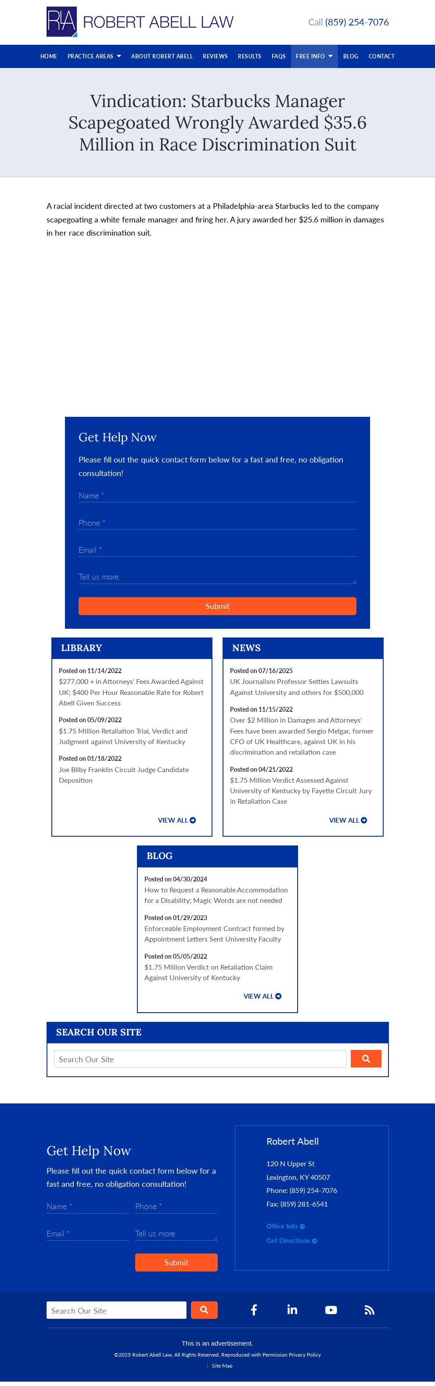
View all (173, 824)
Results (250, 60)
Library (81, 652)
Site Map (222, 1370)
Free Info (314, 60)
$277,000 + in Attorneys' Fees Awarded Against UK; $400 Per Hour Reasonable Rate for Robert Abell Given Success (131, 696)
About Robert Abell (162, 60)
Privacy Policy (305, 1359)
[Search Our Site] (200, 1063)
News (246, 652)
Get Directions (288, 1245)
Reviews (215, 60)
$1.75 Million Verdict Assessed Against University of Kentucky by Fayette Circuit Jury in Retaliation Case (301, 795)
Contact (382, 60)
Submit (217, 610)
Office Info (282, 1230)
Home (49, 60)
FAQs (279, 60)
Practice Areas (95, 60)
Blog (351, 60)
